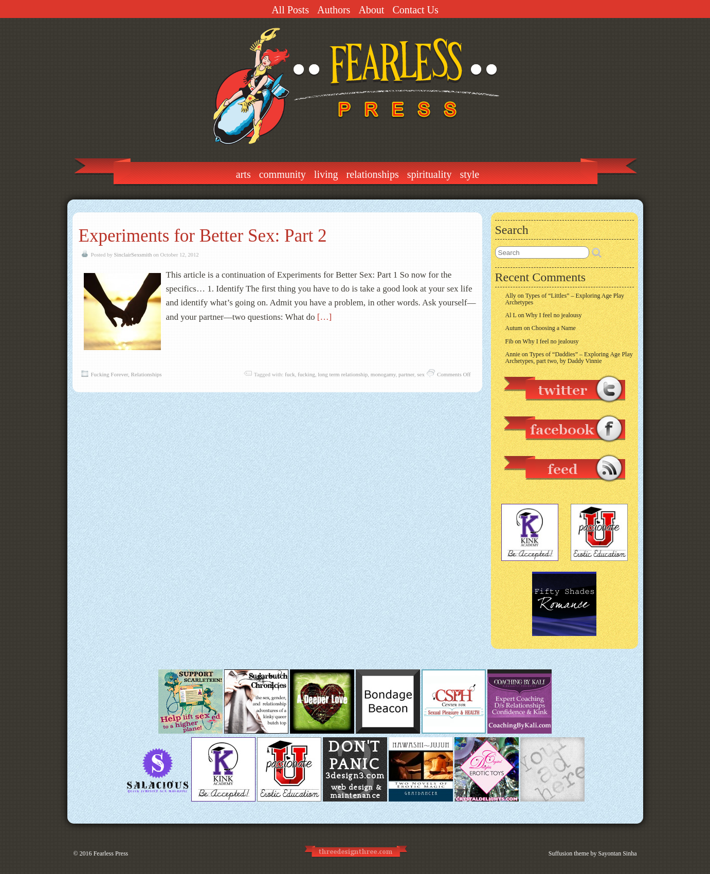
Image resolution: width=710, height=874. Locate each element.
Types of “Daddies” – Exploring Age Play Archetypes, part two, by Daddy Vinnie (569, 358)
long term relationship (343, 374)
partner (406, 374)
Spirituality (429, 174)
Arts (243, 174)
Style (469, 174)
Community (282, 174)
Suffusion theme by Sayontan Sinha (593, 853)
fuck (290, 374)
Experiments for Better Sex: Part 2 (203, 236)
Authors (333, 9)
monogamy (383, 374)
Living (326, 174)
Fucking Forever (110, 374)
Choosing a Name (554, 328)
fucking (306, 374)
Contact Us (415, 9)
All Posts (290, 9)
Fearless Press (111, 853)
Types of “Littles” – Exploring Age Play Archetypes (565, 299)
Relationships (373, 174)
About (371, 9)
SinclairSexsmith (133, 254)
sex (421, 374)
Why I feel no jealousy (553, 315)
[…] (324, 317)
